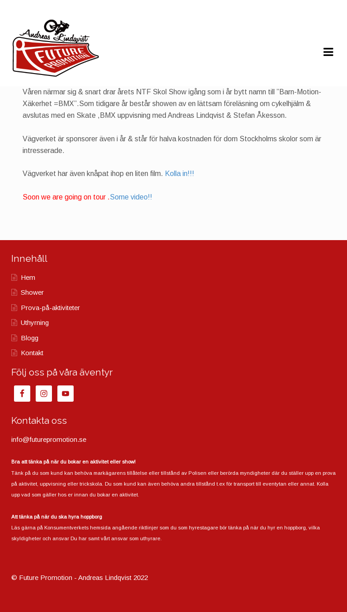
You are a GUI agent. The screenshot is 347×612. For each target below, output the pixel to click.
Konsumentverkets (66, 527)
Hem (28, 277)
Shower (32, 292)
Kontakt (32, 353)
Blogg (29, 338)
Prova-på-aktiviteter (50, 307)
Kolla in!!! (179, 173)
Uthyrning (35, 322)
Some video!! (131, 197)
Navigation (328, 52)
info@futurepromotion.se (48, 439)
